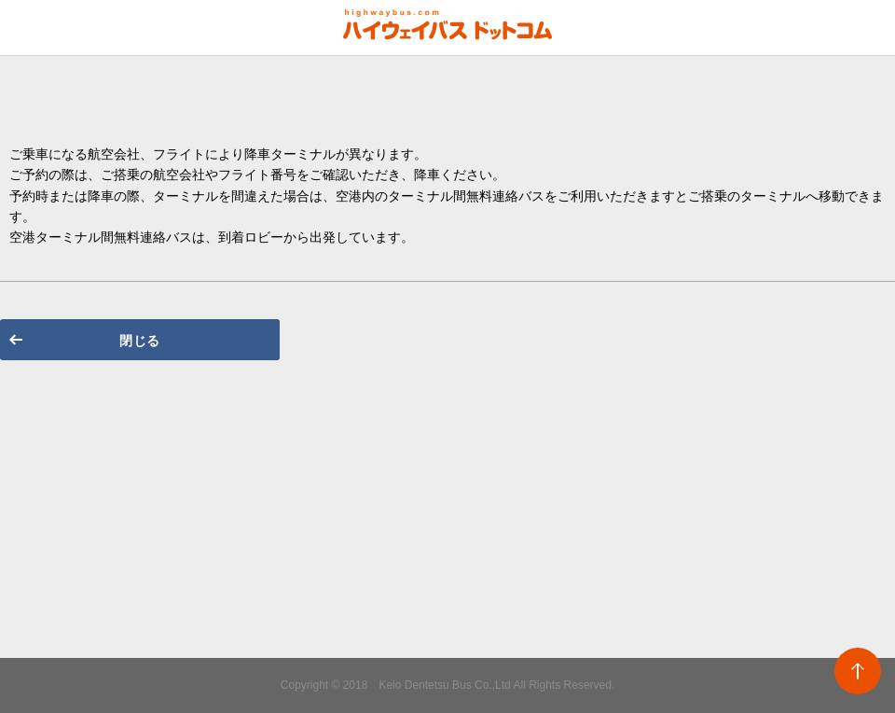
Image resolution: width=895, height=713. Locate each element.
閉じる (139, 340)
